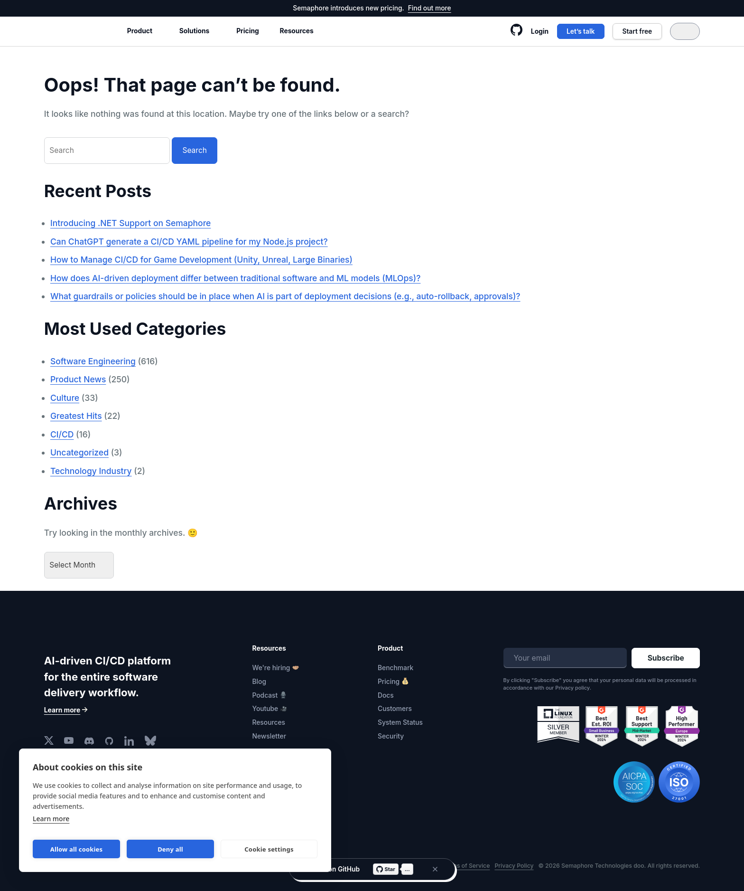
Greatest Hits (76, 416)
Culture (64, 398)
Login (540, 31)
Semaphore (76, 31)
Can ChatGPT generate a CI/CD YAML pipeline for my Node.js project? (189, 241)
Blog (259, 681)
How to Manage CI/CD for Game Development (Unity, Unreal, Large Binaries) (201, 260)
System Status (400, 722)
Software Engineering (93, 361)
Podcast (265, 695)
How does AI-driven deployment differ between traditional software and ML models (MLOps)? (235, 278)
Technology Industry (91, 471)
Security (391, 736)
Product (139, 31)
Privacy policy (572, 687)
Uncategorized (79, 452)
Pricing (247, 31)
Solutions (194, 31)
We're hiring (271, 668)
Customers (395, 708)
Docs (386, 695)
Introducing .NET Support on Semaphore (130, 223)
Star (385, 869)
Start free (637, 31)
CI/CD (62, 434)
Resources (297, 31)
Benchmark (395, 668)
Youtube (265, 708)
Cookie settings (268, 849)
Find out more (429, 8)
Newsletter (269, 736)
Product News (78, 379)
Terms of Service (466, 865)
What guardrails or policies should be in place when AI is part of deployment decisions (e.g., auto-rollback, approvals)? (285, 296)
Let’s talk (581, 31)
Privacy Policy (513, 865)
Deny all (170, 849)
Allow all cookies (76, 849)
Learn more (51, 818)
